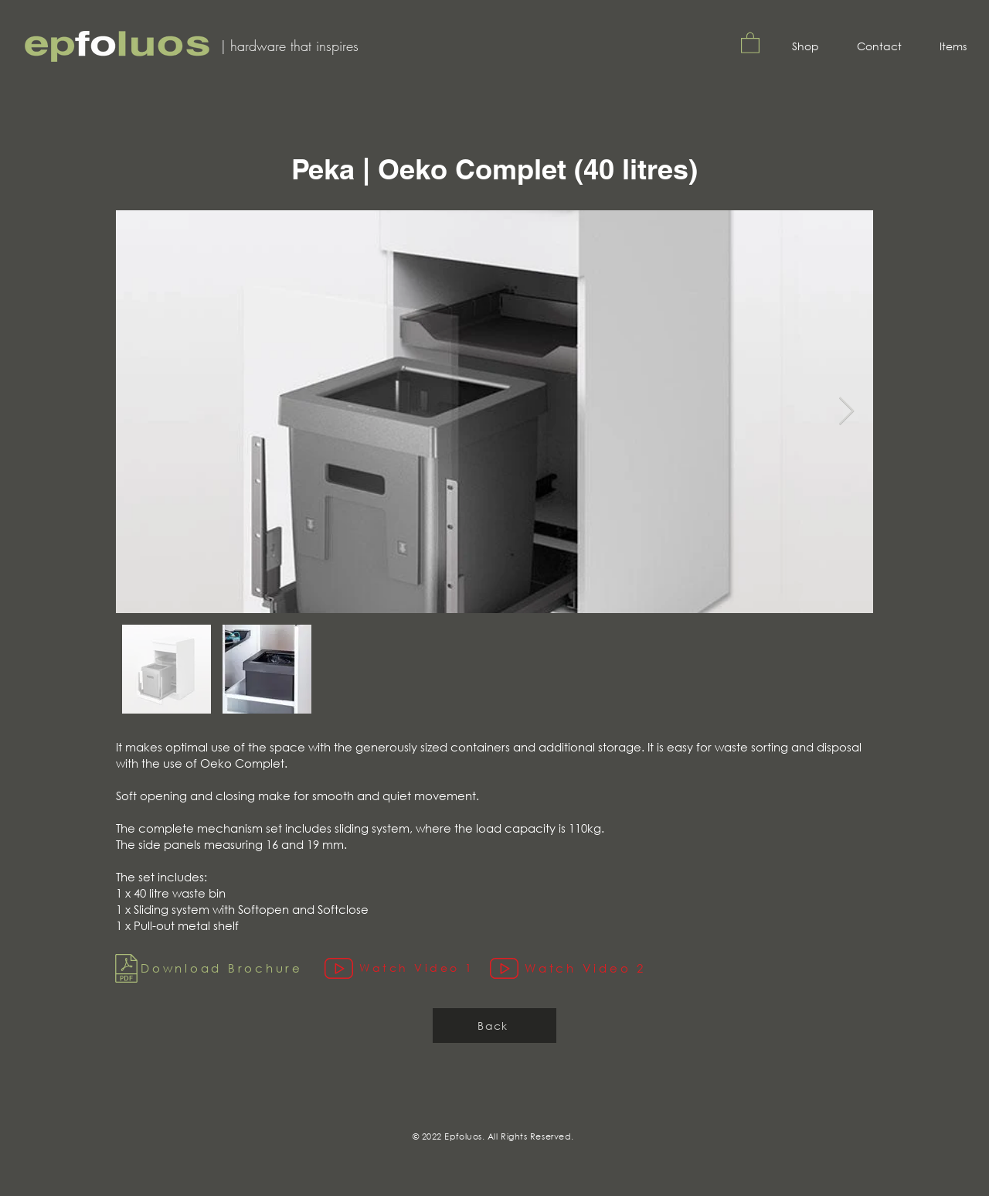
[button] (750, 42)
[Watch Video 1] (407, 968)
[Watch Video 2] (577, 968)
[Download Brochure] (217, 968)
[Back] (494, 1025)
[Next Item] (846, 412)
